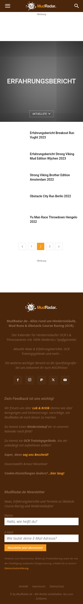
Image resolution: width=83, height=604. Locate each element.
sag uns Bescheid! (35, 454)
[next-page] (59, 246)
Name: (8, 515)
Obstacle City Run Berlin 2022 (50, 196)
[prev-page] (22, 246)
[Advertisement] (41, 28)
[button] (7, 6)
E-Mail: (9, 532)
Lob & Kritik (40, 408)
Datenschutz (57, 586)
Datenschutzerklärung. (16, 568)
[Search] (77, 6)
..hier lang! (56, 473)
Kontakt (23, 586)
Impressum (38, 586)
